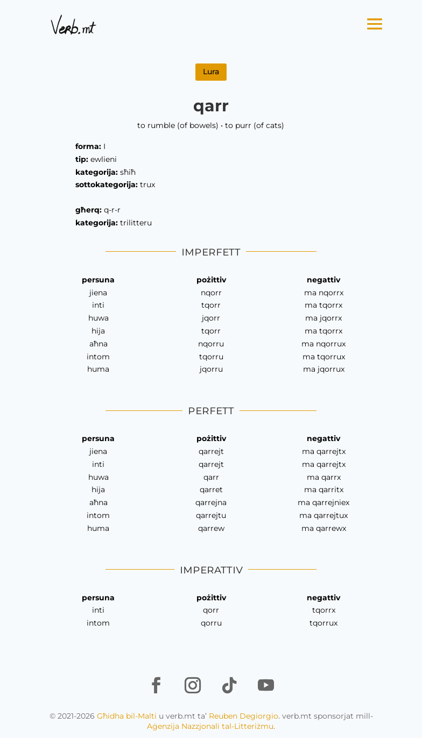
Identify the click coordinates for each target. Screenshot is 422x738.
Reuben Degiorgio (243, 716)
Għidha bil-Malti (127, 716)
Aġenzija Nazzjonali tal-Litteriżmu (210, 726)
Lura (211, 71)
